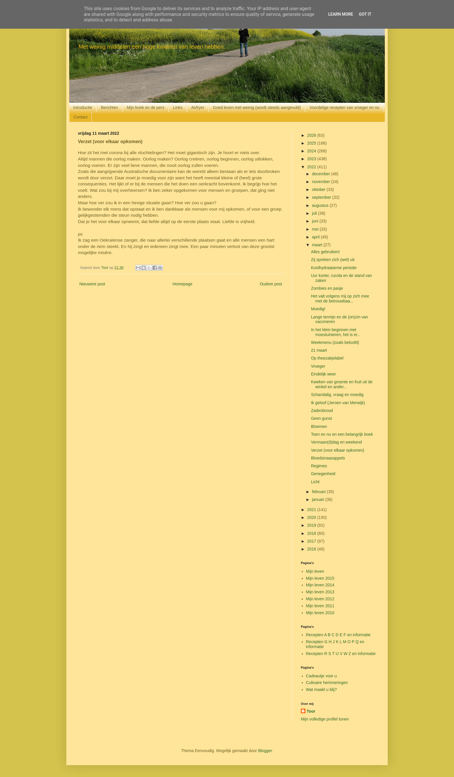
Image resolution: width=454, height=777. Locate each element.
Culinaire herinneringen (327, 682)
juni (315, 221)
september (322, 197)
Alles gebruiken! (325, 251)
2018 (312, 533)
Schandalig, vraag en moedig (337, 394)
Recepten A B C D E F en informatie (338, 634)
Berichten (109, 107)
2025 (312, 143)
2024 (312, 151)
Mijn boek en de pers (145, 107)
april (316, 237)
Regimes (319, 466)
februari (319, 491)
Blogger (265, 750)
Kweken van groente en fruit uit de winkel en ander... (341, 384)
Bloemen (319, 426)
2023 (312, 158)
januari (318, 499)
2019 (312, 525)
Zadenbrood (322, 410)
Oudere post (271, 284)
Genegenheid (323, 473)
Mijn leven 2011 (320, 605)
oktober (319, 189)
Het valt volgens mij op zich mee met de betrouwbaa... (340, 298)
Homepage (183, 284)
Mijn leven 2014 (320, 585)
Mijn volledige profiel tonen (325, 719)
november (321, 181)
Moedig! (318, 309)
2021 (312, 509)
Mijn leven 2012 (320, 599)
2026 (312, 135)
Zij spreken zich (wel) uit (332, 259)
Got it (365, 14)
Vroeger (318, 366)
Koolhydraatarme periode (333, 267)
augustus (320, 205)
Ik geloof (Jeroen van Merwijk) (338, 402)
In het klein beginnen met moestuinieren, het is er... (335, 332)
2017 (312, 541)
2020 (312, 517)
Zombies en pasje (327, 288)
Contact (80, 117)
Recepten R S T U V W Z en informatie (341, 653)
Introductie (82, 107)
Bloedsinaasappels (328, 458)
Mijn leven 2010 (320, 612)
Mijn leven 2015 (320, 578)
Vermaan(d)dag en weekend (336, 442)
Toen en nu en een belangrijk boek (342, 434)
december (321, 174)
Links (178, 107)
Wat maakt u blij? (321, 689)
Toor (311, 711)
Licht (315, 481)
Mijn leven (315, 571)
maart (317, 244)
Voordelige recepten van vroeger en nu (344, 107)
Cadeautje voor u (321, 676)
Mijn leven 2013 (320, 592)
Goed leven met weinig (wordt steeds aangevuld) (257, 107)
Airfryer (197, 107)
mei (315, 229)
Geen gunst (321, 418)
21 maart (319, 350)
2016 (312, 549)
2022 (312, 167)
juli (315, 213)
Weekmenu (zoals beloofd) (335, 342)
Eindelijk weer (323, 374)
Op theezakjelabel (327, 358)
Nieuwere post (92, 284)
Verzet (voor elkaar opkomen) (337, 450)
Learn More (340, 14)
